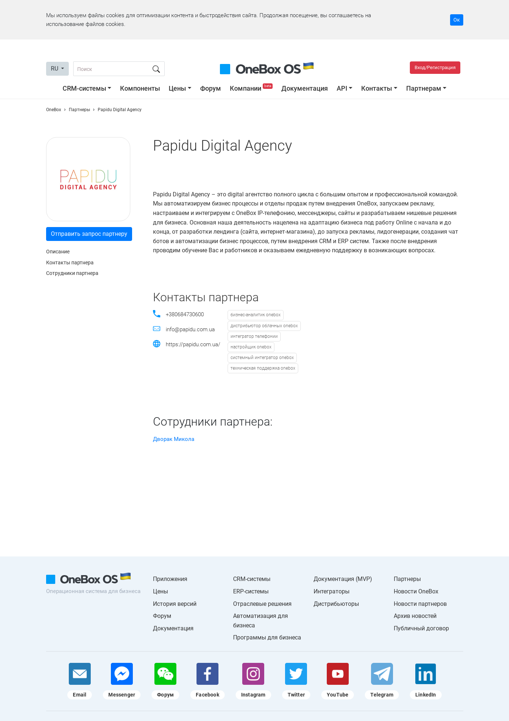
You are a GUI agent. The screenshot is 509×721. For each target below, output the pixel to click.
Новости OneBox (416, 591)
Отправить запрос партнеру (89, 233)
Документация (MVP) (343, 578)
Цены (177, 88)
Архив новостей (415, 615)
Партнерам (423, 88)
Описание (58, 251)
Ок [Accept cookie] (456, 20)
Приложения (170, 578)
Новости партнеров (420, 603)
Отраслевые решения (262, 603)
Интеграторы (331, 591)
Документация (304, 88)
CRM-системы (84, 88)
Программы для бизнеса (267, 637)
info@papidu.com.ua (190, 329)
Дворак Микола (173, 439)
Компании (252, 88)
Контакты (376, 88)
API (342, 88)
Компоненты (140, 88)
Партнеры (407, 578)
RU (55, 68)
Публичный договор (421, 628)
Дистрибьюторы (336, 603)
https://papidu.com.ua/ (193, 344)
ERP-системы (251, 591)
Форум (210, 88)
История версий (175, 603)
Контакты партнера (70, 262)
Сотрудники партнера (72, 273)
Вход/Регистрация (435, 67)
